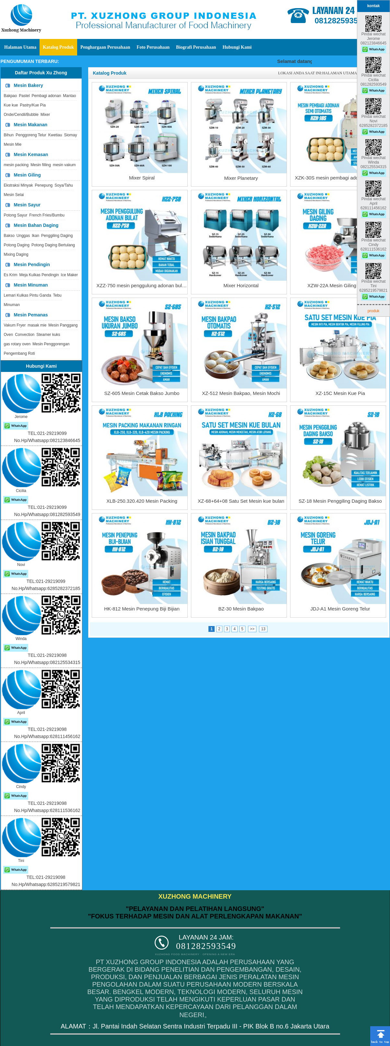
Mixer (45, 114)
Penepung (44, 185)
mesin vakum (64, 165)
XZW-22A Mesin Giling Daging (340, 285)
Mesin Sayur (27, 204)
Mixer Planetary (241, 178)
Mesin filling (40, 165)
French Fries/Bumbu (47, 215)
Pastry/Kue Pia (33, 105)
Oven (8, 334)
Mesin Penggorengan (50, 344)
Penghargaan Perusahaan (105, 47)
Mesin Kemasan (31, 154)
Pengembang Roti (19, 353)
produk (374, 311)
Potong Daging (17, 245)
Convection (24, 334)
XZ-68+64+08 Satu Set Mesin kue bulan (241, 501)
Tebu (57, 295)
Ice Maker (69, 275)
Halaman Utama (20, 47)
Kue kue (11, 105)
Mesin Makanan (30, 124)
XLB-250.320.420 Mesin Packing (141, 501)
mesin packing (16, 165)
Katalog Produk (58, 47)
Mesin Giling (27, 175)
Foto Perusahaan (153, 47)
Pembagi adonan (46, 95)
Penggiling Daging (57, 235)
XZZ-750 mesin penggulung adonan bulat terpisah (151, 285)
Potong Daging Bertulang (53, 245)
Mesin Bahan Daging (36, 225)
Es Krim (11, 275)
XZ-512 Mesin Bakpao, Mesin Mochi (241, 393)
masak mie (37, 325)
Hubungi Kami (237, 47)
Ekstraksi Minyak (18, 185)
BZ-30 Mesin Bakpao (241, 608)
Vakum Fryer (15, 325)
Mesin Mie (13, 144)
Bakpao (10, 95)
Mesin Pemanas (31, 314)
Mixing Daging (16, 254)
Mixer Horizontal (240, 285)
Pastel (24, 95)
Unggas (23, 235)
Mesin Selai (14, 194)
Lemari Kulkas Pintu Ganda (27, 295)
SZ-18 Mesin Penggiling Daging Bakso (340, 501)
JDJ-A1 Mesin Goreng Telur (340, 608)
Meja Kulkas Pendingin (39, 275)
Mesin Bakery (28, 85)
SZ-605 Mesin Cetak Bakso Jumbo (142, 393)
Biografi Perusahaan (196, 47)
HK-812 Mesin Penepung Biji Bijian (142, 608)
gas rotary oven (17, 344)
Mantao (69, 95)
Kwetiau (55, 135)
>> (252, 629)
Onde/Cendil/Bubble (21, 114)
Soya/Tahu (63, 185)
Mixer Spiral (142, 177)
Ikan (35, 235)
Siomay (70, 135)
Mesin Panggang (62, 325)
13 (263, 629)
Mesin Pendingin (32, 264)
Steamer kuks (48, 334)
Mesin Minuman (31, 285)
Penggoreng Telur (31, 135)
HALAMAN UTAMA (339, 73)
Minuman (12, 304)
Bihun (9, 135)
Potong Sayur (16, 215)
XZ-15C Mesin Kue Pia (340, 393)
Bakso (9, 235)
